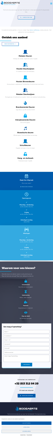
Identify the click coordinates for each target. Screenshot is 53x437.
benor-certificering (34, 30)
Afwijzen (26, 427)
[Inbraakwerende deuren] (25, 116)
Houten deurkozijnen (25, 69)
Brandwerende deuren (25, 107)
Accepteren (26, 423)
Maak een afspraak (26, 180)
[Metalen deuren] (25, 52)
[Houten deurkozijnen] (25, 64)
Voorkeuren (26, 431)
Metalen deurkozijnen (25, 94)
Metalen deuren (25, 56)
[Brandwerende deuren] (25, 103)
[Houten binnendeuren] (25, 77)
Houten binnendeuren (25, 81)
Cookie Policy (23, 434)
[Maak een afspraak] (26, 176)
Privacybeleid (29, 434)
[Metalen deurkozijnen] (25, 90)
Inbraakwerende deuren (25, 120)
